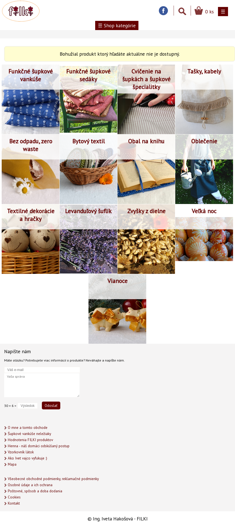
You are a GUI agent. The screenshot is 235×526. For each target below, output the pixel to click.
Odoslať (51, 405)
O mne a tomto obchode (27, 427)
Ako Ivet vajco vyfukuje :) (27, 458)
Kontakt (14, 503)
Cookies (14, 497)
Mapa (12, 464)
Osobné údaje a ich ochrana (30, 485)
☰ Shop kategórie (117, 25)
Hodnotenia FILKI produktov (30, 439)
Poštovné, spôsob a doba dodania (35, 491)
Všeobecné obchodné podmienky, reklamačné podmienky (53, 478)
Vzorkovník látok (21, 452)
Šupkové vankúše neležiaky (29, 433)
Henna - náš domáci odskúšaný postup (38, 446)
